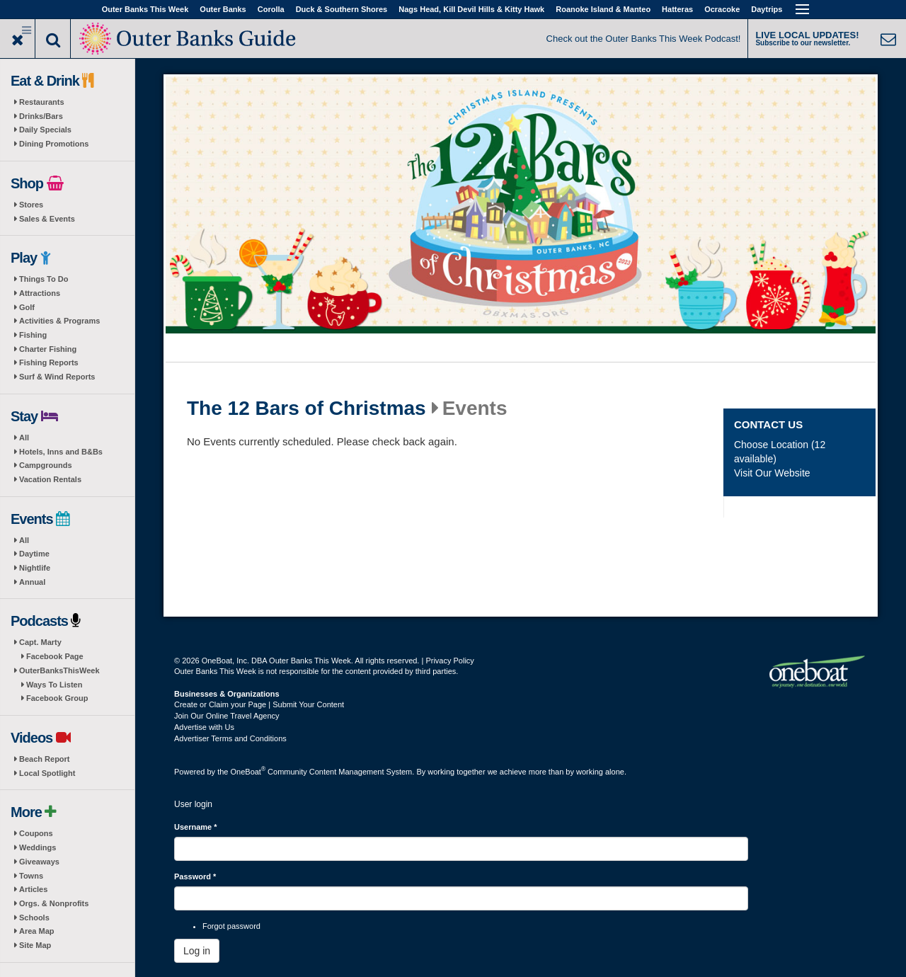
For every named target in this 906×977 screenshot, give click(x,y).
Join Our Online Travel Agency (227, 716)
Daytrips (766, 9)
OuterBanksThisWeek (59, 670)
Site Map (35, 945)
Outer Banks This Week (145, 9)
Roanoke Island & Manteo (603, 9)
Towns (31, 876)
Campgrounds (45, 465)
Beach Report (44, 759)
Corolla (271, 9)
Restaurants (41, 102)
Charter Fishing (47, 349)
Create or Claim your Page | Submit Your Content (259, 704)
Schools (34, 917)
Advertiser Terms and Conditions (230, 738)
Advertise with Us (204, 727)
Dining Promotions (53, 143)
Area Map (37, 931)
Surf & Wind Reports (57, 376)
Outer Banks (223, 9)
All (24, 437)
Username (195, 827)
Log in (196, 950)
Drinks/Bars (41, 116)
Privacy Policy (449, 660)
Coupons (36, 833)
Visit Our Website (772, 473)
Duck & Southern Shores (342, 9)
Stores (31, 204)
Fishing (33, 335)
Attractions (39, 293)
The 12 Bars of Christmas (306, 408)
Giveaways (39, 861)
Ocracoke (722, 9)
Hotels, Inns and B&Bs (61, 451)
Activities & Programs (59, 320)
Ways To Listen (54, 684)
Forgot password (231, 926)
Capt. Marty (40, 642)
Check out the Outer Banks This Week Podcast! (643, 38)
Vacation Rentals (50, 479)
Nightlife (34, 568)
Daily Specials (45, 129)
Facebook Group (57, 698)
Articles (33, 889)
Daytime (34, 553)
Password (195, 876)
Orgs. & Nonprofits (53, 903)
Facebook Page (55, 656)
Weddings (37, 847)
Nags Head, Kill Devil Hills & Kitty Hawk (471, 9)
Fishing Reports (49, 362)
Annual (32, 582)
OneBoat (248, 771)
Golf (27, 307)
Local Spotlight (47, 773)
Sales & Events (47, 219)
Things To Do (43, 279)
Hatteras (677, 9)
